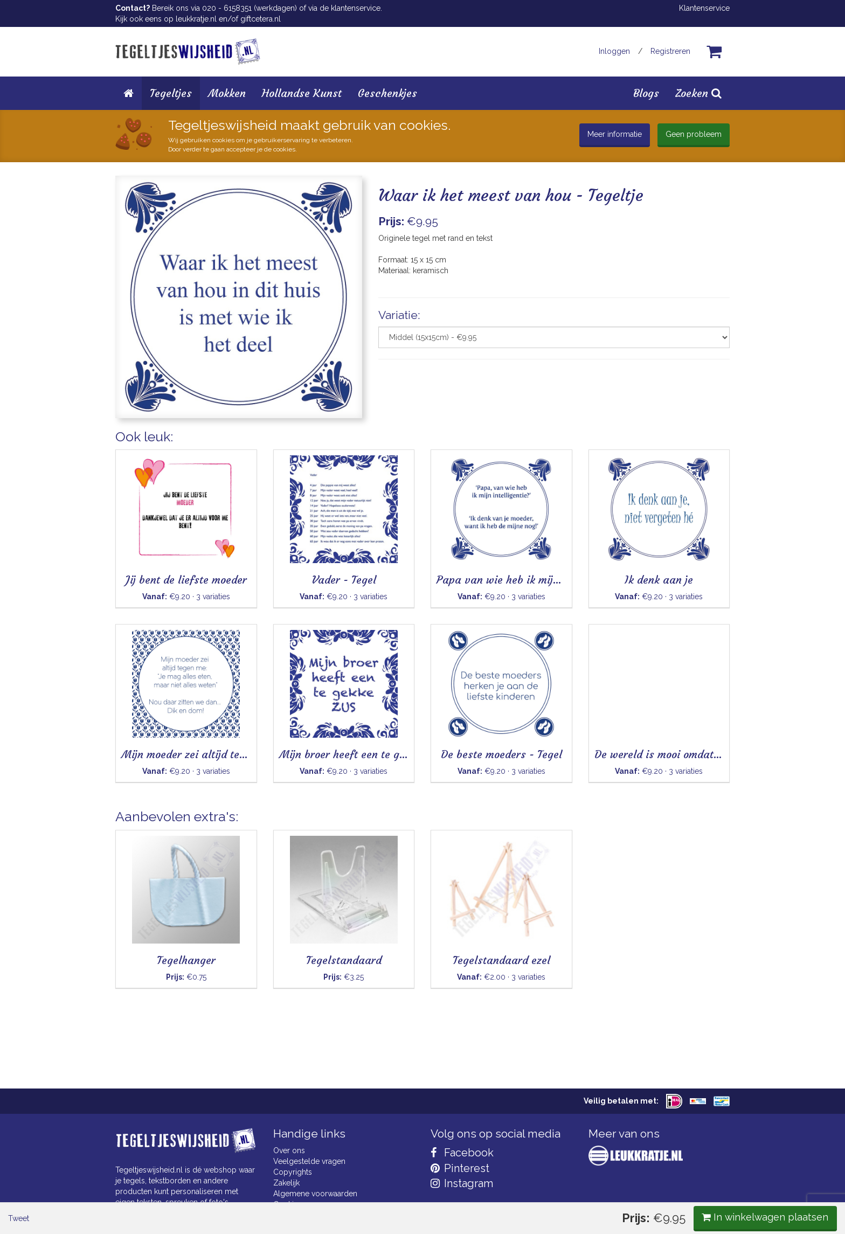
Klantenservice (704, 8)
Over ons (289, 1150)
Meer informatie (614, 134)
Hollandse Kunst (302, 93)
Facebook (462, 1152)
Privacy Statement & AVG (316, 1215)
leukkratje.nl (196, 19)
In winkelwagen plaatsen (649, 446)
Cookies (287, 1204)
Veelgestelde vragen (309, 1161)
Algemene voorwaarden (315, 1193)
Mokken (227, 93)
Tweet (133, 446)
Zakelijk (286, 1182)
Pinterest (460, 1168)
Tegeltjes (171, 93)
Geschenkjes (387, 93)
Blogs (646, 93)
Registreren (670, 51)
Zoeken (698, 93)
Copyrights (292, 1172)
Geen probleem (694, 134)
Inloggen (614, 51)
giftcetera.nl (260, 19)
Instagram (462, 1183)
